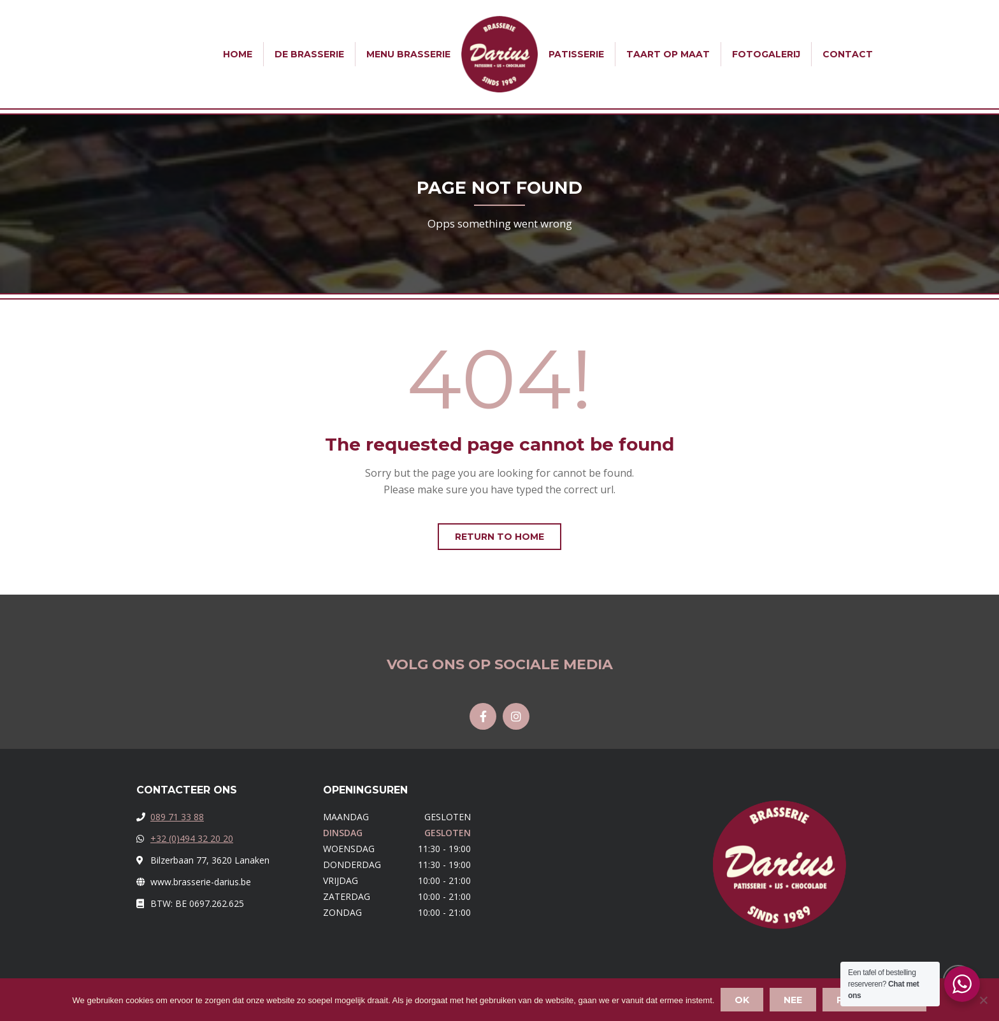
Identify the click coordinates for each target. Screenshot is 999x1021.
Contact (848, 54)
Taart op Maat (668, 54)
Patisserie (576, 54)
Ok (742, 1000)
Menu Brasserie (408, 54)
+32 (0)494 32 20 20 (191, 838)
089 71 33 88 (177, 817)
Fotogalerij (766, 54)
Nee (793, 1000)
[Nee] (983, 1000)
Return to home (499, 536)
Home (237, 54)
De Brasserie (309, 54)
